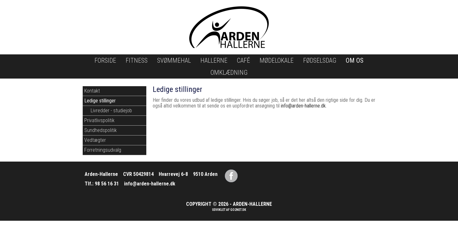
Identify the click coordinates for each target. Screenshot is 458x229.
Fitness (137, 60)
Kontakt (92, 91)
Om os (355, 60)
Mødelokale (277, 60)
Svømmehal (174, 60)
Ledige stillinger (100, 101)
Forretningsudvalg (102, 150)
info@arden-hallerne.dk (303, 106)
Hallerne (213, 60)
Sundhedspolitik (100, 130)
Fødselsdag (319, 60)
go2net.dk (238, 210)
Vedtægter (95, 140)
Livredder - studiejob (111, 111)
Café (243, 60)
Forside (105, 60)
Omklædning (229, 72)
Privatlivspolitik (99, 120)
